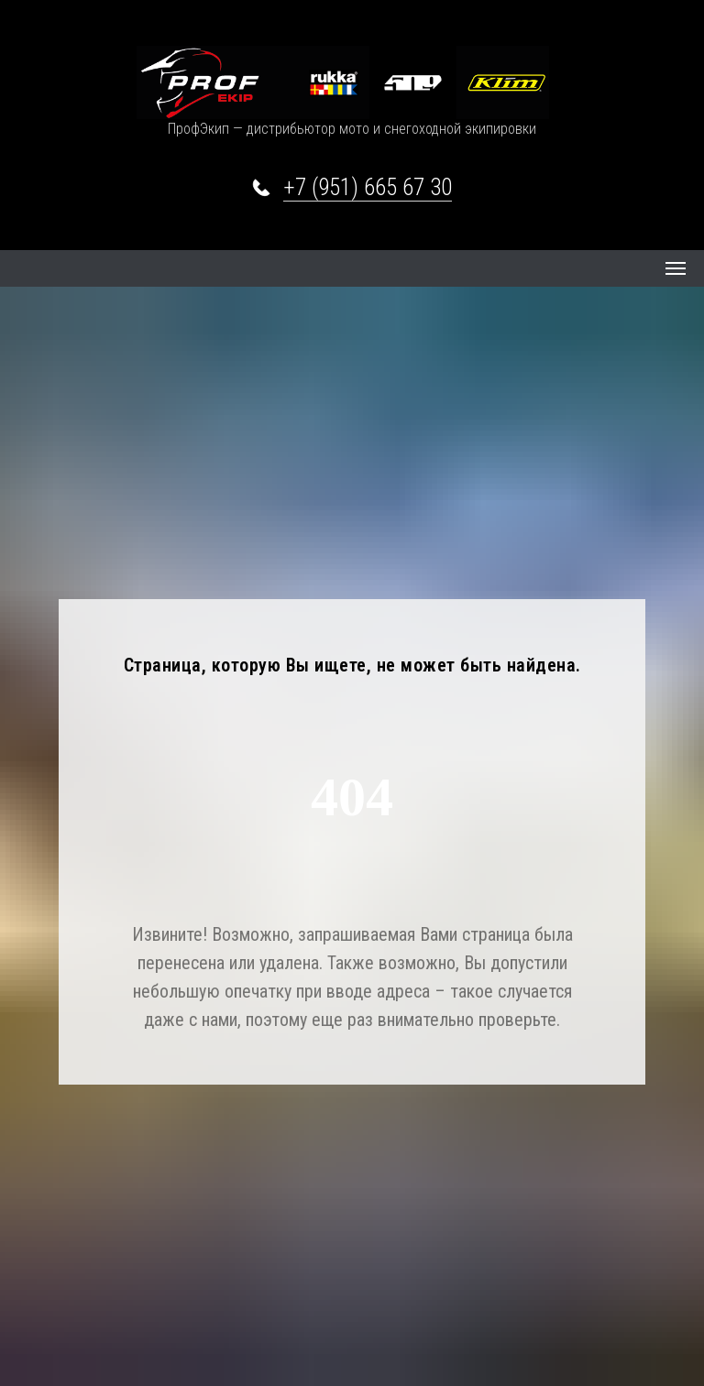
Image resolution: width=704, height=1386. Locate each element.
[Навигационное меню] (676, 268)
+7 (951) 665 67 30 (367, 187)
